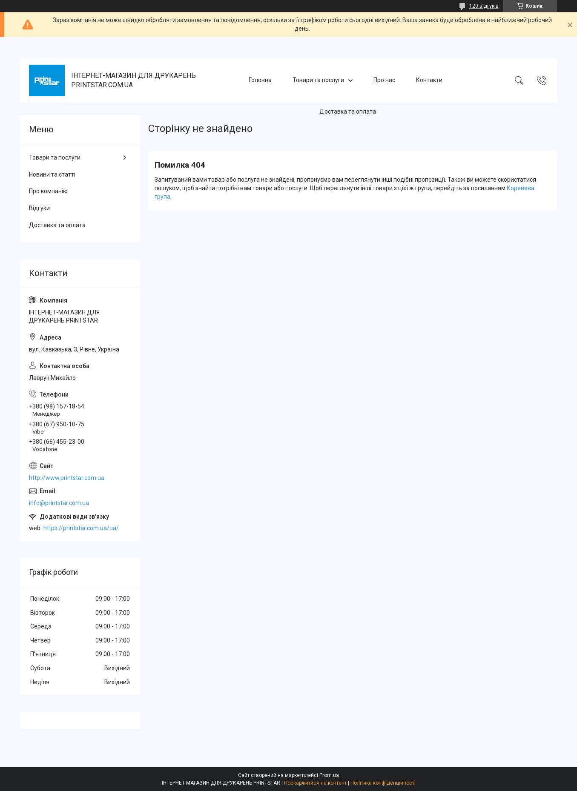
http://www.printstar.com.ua (66, 477)
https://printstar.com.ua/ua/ (81, 528)
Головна (260, 80)
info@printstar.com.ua (59, 503)
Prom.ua (329, 775)
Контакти (429, 80)
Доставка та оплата (347, 111)
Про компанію (48, 191)
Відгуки (39, 208)
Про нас (384, 80)
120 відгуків (484, 6)
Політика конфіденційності (383, 783)
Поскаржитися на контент (315, 783)
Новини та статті (52, 174)
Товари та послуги (318, 80)
